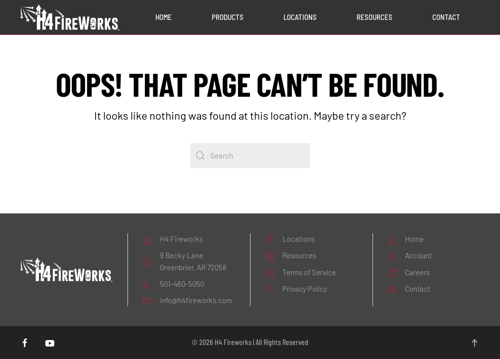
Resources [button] (374, 16)
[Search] (250, 155)
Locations (300, 16)
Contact (446, 16)
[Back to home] (70, 17)
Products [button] (228, 16)
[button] (474, 343)
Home (163, 16)
